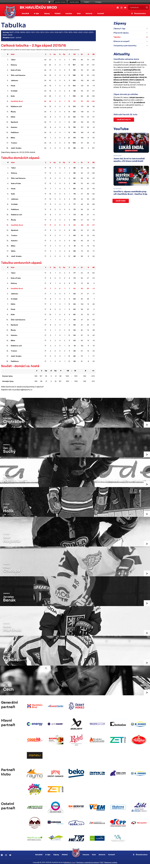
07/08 (17, 32)
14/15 (52, 32)
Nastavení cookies (110, 860)
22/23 (91, 32)
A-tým (47, 852)
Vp (54, 54)
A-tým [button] (36, 13)
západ (12, 37)
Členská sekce (138, 13)
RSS (101, 860)
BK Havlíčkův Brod (38, 7)
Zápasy (56, 852)
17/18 (65, 32)
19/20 (75, 32)
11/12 (37, 32)
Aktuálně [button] (25, 13)
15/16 (56, 32)
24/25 (10, 35)
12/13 (42, 32)
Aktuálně (38, 852)
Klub (94, 852)
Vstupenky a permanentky (125, 46)
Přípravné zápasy (121, 33)
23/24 (5, 35)
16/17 (61, 32)
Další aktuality (124, 120)
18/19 (70, 32)
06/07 (11, 32)
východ (18, 37)
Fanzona (86, 852)
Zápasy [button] (47, 13)
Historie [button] (89, 13)
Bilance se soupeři (121, 41)
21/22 (86, 32)
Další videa (121, 201)
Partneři (100, 13)
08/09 (22, 32)
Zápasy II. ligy (119, 28)
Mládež (65, 852)
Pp (64, 54)
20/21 (81, 32)
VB (74, 54)
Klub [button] (79, 13)
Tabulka (117, 37)
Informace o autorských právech (88, 860)
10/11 (33, 32)
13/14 (47, 32)
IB (81, 54)
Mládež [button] (58, 13)
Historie (102, 852)
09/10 (28, 32)
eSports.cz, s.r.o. (69, 860)
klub (12, 54)
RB (93, 54)
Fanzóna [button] (68, 13)
